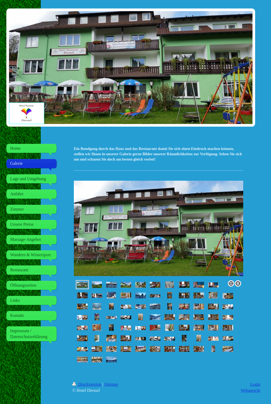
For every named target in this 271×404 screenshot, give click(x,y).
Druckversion (87, 384)
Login (255, 384)
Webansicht (250, 390)
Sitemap (111, 384)
